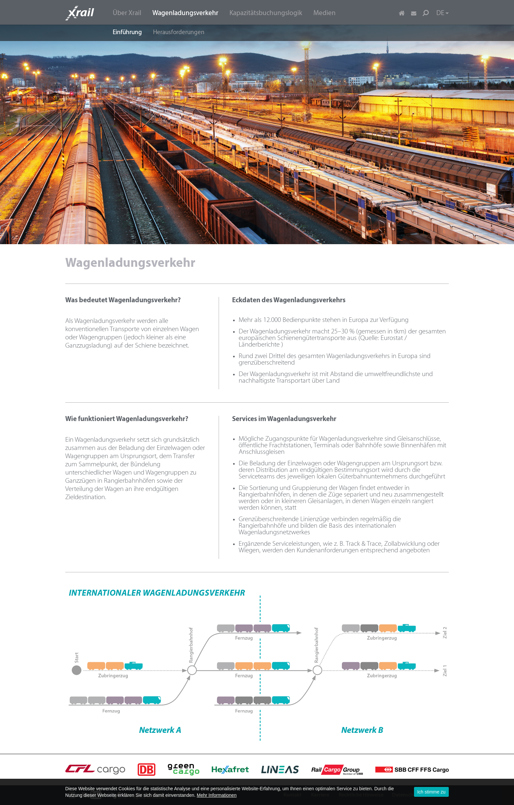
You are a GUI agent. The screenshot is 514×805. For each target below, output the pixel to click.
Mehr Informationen (216, 795)
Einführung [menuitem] (127, 33)
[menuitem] (127, 12)
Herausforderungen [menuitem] (179, 33)
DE (442, 13)
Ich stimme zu (431, 791)
